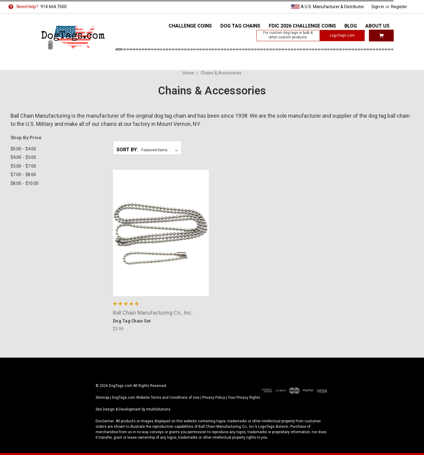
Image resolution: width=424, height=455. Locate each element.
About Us (377, 26)
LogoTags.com (342, 35)
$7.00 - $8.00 (23, 174)
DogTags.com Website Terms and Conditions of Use (155, 397)
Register (399, 6)
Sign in (377, 6)
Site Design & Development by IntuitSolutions (133, 409)
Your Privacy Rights (244, 397)
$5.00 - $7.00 (23, 166)
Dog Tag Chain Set (132, 321)
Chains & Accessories (221, 72)
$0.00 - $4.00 (23, 149)
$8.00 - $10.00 (24, 183)
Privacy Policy (213, 397)
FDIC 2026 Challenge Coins (302, 26)
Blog (350, 26)
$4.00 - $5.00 (23, 157)
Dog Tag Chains (240, 26)
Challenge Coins (190, 26)
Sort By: (127, 149)
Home (188, 72)
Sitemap (102, 397)
